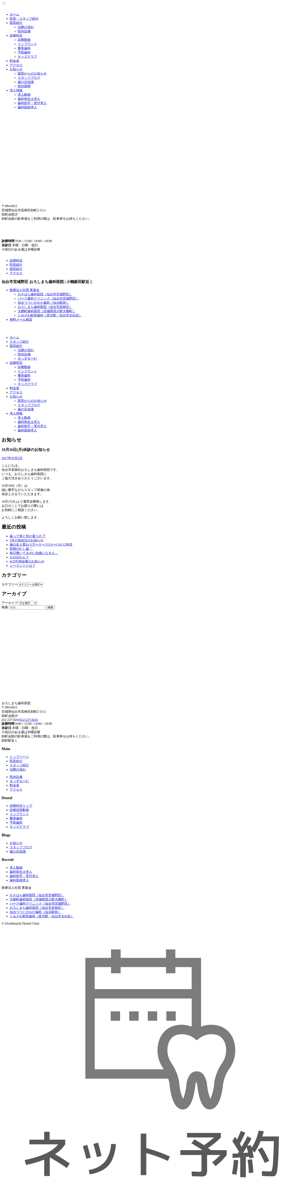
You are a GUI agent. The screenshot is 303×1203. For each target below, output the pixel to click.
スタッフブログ (29, 77)
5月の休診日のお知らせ (26, 540)
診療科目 (16, 35)
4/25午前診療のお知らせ (27, 561)
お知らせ (16, 69)
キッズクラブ (27, 56)
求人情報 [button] (16, 413)
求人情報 (16, 90)
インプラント (27, 44)
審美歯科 (24, 48)
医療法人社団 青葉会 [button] (24, 290)
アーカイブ (10, 603)
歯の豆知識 (26, 82)
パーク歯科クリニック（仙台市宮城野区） (48, 298)
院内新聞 (24, 86)
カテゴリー (10, 584)
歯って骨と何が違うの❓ (28, 536)
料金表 (14, 61)
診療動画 (24, 39)
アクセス (16, 65)
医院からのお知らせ (32, 73)
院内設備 (24, 31)
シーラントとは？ (22, 565)
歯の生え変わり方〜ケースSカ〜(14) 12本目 (41, 544)
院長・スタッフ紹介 (24, 18)
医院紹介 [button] (16, 346)
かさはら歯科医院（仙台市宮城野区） (45, 294)
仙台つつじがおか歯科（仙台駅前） (43, 302)
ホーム (14, 14)
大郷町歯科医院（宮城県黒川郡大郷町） (47, 311)
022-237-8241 (29, 720)
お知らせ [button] (16, 396)
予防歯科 (24, 52)
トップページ (19, 757)
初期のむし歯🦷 (21, 548)
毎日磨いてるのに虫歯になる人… (34, 553)
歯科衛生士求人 (29, 99)
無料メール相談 (21, 319)
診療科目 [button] (16, 362)
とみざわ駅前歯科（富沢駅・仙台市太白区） (50, 315)
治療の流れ (26, 27)
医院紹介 (16, 23)
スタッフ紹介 (19, 341)
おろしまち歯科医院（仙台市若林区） (45, 307)
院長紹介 (16, 264)
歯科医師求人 (27, 107)
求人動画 (24, 94)
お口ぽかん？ (19, 557)
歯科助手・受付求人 (32, 103)
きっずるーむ (27, 358)
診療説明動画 (19, 810)
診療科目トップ (21, 805)
